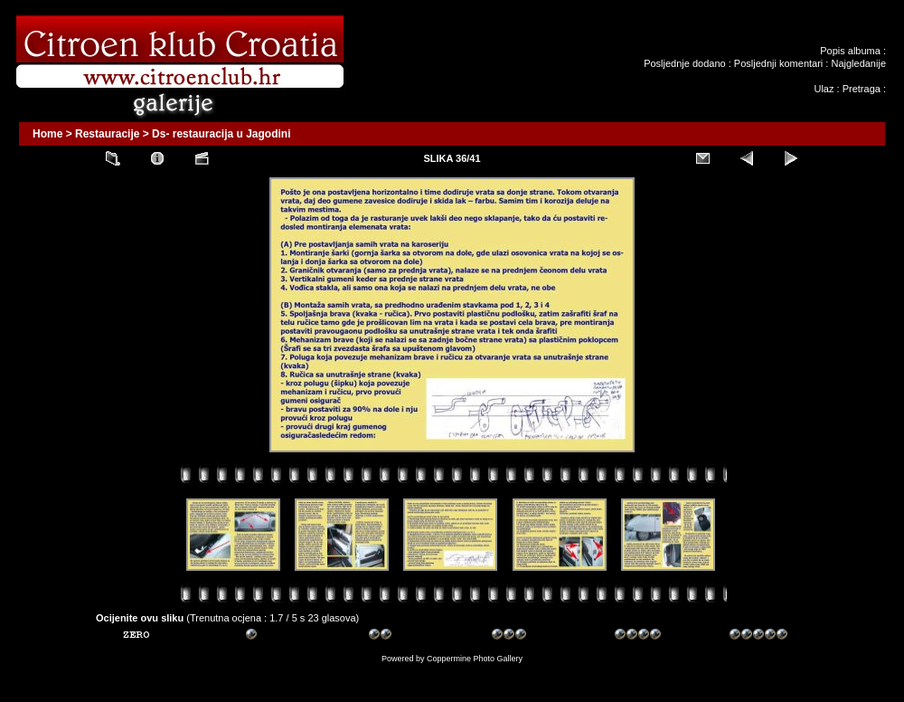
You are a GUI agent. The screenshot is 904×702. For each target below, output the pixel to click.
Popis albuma (850, 50)
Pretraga (861, 88)
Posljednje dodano (685, 63)
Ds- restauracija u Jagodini (221, 134)
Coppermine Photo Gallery (475, 658)
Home (47, 134)
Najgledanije (858, 63)
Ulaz (823, 88)
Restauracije (107, 134)
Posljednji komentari (778, 63)
